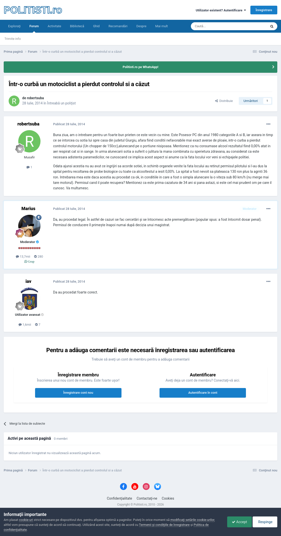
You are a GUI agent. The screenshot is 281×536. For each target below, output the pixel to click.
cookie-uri (26, 520)
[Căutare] (215, 26)
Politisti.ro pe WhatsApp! (141, 67)
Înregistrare (264, 10)
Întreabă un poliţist (61, 103)
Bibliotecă (77, 26)
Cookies (168, 498)
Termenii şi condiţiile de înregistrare (164, 525)
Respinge (264, 522)
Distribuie (224, 101)
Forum (34, 28)
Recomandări (117, 26)
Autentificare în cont (202, 392)
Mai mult (161, 26)
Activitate (54, 26)
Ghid (96, 26)
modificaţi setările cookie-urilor (192, 520)
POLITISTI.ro (33, 9)
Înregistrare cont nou (78, 392)
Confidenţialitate (119, 498)
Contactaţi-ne (147, 498)
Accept (238, 522)
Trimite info (12, 39)
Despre (141, 26)
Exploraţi (14, 26)
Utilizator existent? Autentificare (221, 10)
